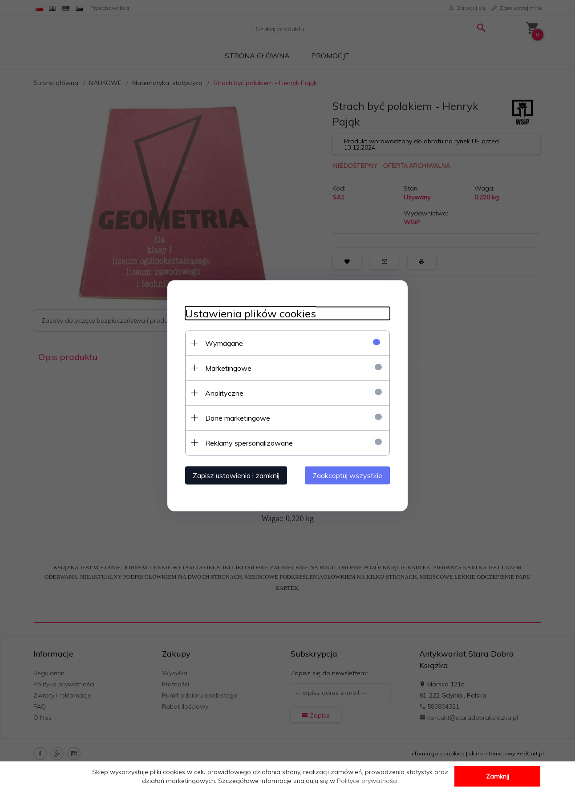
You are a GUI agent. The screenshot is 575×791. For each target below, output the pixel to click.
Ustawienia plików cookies (250, 313)
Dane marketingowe (237, 417)
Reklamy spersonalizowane (249, 442)
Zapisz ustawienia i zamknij (236, 475)
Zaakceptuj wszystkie (347, 475)
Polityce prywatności (367, 781)
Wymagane (224, 342)
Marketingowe (228, 367)
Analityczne (224, 392)
